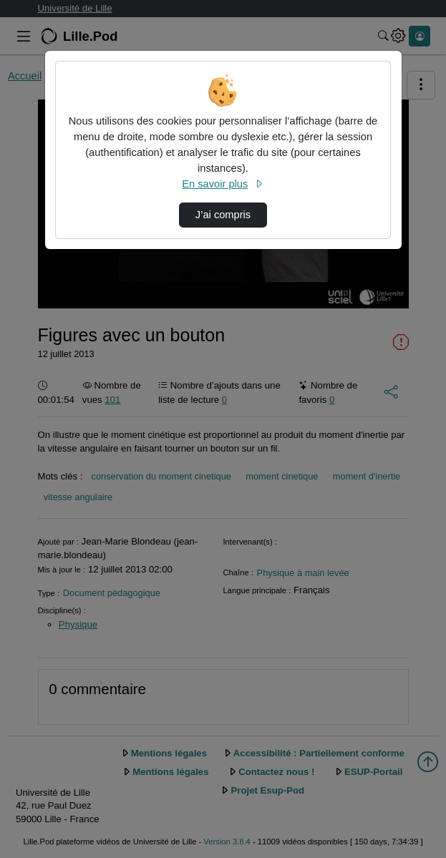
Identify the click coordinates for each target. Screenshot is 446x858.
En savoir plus (222, 184)
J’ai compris (223, 214)
